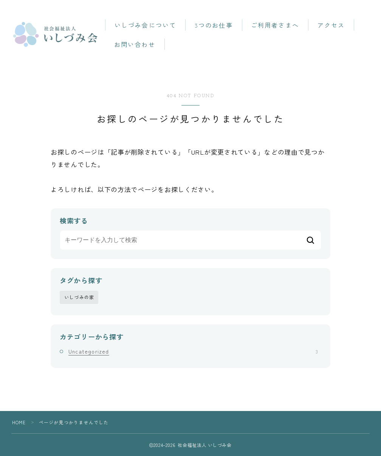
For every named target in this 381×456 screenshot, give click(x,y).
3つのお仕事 (218, 26)
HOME (19, 422)
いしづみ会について (150, 26)
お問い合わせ (139, 45)
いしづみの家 (79, 297)
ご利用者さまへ (280, 26)
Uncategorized (193, 351)
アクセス (335, 26)
